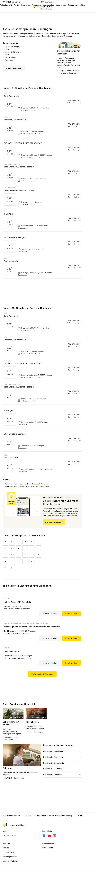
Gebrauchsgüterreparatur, (23, 623)
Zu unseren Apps (9, 835)
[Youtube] (49, 835)
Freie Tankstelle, (9, 623)
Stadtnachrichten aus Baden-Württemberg (52, 815)
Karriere (6, 848)
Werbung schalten (10, 856)
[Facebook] (44, 835)
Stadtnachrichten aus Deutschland (17, 815)
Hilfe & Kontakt (48, 848)
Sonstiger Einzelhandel (40, 623)
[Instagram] (54, 835)
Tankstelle (7, 598)
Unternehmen (8, 852)
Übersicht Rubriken (10, 861)
